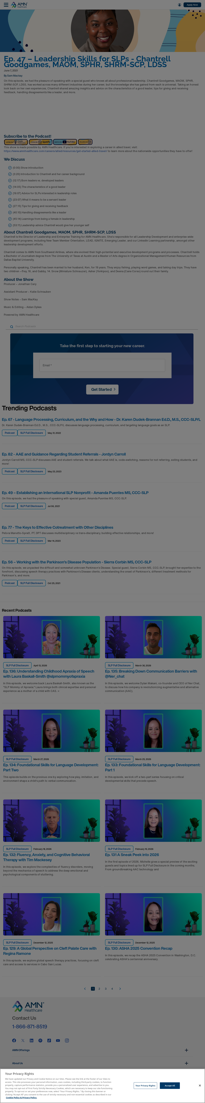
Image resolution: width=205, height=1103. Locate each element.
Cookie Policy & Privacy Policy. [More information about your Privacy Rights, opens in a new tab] (21, 1097)
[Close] (199, 1085)
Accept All (170, 1085)
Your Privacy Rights (145, 1085)
